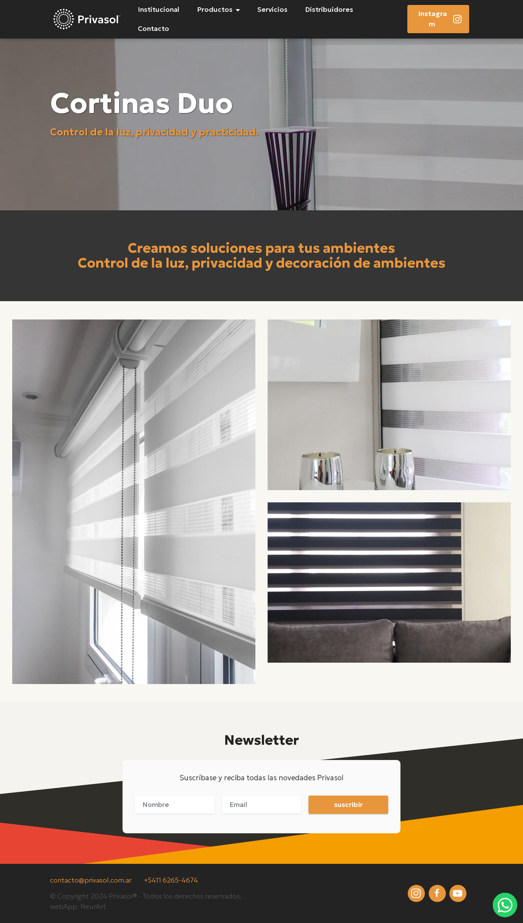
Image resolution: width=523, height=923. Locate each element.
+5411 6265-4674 (171, 880)
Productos (214, 9)
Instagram (440, 19)
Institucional (158, 9)
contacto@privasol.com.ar (91, 880)
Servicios (272, 9)
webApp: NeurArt (78, 906)
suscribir (348, 804)
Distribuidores (329, 9)
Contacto (153, 28)
